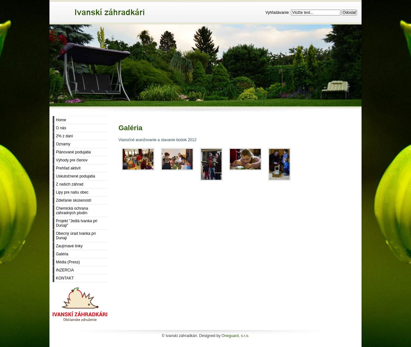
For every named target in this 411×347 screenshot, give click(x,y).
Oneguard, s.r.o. (235, 335)
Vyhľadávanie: (278, 12)
